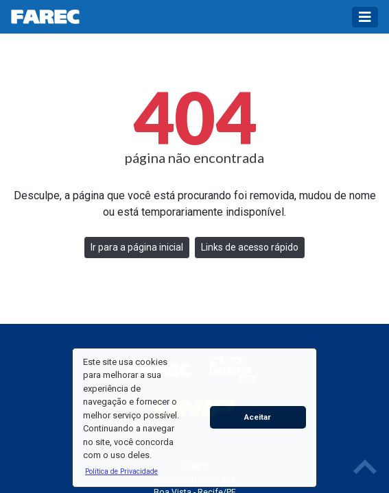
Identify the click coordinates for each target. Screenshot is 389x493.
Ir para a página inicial (137, 247)
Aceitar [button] (257, 417)
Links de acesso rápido (249, 247)
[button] (121, 471)
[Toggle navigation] (365, 17)
